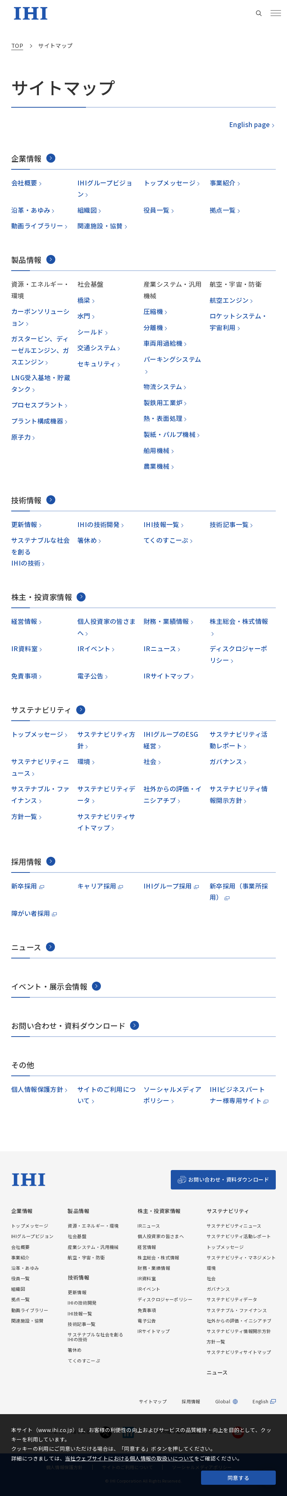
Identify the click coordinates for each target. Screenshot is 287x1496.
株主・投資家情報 (159, 1211)
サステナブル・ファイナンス (237, 1310)
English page (249, 124)
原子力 (20, 436)
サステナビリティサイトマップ (239, 1351)
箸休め (86, 540)
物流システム (163, 386)
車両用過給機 (163, 343)
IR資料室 (24, 648)
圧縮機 (153, 311)
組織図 (86, 210)
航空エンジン (229, 300)
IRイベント (93, 648)
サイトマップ (153, 1401)
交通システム (96, 347)
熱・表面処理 (163, 418)
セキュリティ (96, 363)
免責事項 (24, 675)
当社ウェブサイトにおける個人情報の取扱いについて (129, 1458)
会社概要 (24, 182)
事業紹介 (222, 182)
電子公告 (90, 675)
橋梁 (83, 300)
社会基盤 (77, 1236)
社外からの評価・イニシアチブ (239, 1320)
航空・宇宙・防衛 (86, 1257)
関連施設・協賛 (99, 225)
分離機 (153, 327)
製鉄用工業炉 (163, 402)
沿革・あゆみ (30, 210)
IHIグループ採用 (168, 885)
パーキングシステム (172, 359)
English (260, 1401)
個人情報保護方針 (37, 1089)
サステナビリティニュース (234, 1225)
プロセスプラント (37, 404)
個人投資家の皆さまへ (161, 1236)
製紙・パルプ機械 (169, 434)
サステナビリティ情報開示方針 (239, 1331)
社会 (150, 761)
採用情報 (191, 1401)
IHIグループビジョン (32, 1236)
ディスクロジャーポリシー (165, 1299)
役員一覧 (156, 210)
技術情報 (78, 1277)
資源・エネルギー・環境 (93, 1225)
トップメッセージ (169, 182)
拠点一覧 (222, 210)
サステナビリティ (228, 1211)
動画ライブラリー (37, 225)
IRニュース (160, 648)
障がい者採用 (30, 913)
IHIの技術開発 (98, 524)
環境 (83, 761)
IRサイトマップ (166, 675)
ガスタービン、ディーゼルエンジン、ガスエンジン (40, 350)
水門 (83, 315)
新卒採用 (24, 885)
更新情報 (24, 524)
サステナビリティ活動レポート (239, 1236)
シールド (90, 331)
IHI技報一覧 (161, 524)
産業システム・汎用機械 (93, 1246)
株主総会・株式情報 (239, 621)
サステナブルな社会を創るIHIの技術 (95, 1337)
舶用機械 (156, 450)
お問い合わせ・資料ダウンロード (228, 1179)
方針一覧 (24, 816)
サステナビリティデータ (232, 1299)
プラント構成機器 (37, 420)
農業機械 (156, 466)
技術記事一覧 (229, 524)
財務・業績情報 (166, 621)
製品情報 (78, 1211)
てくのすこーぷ (166, 540)
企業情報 (22, 1211)
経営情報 (24, 621)
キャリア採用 (96, 885)
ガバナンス (225, 761)
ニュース (217, 1372)
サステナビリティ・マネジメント (241, 1257)
